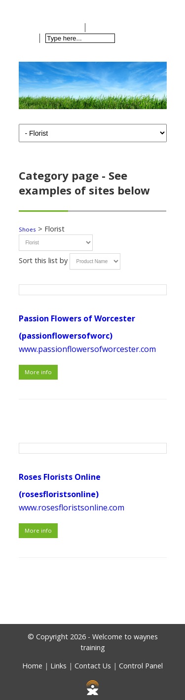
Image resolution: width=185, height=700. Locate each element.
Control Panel (141, 665)
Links (58, 665)
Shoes (27, 229)
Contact (79, 7)
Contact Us (92, 665)
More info (38, 372)
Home (40, 7)
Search (136, 38)
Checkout (114, 27)
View (70, 27)
